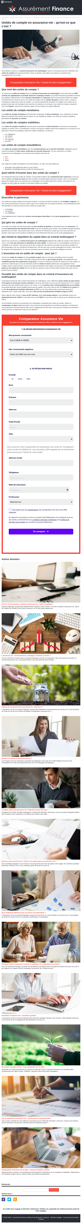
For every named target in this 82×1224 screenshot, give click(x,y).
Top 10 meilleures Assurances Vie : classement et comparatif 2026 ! (26, 1118)
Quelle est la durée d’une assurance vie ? (17, 758)
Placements (28, 17)
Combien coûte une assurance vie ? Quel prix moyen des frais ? (25, 810)
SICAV (10, 138)
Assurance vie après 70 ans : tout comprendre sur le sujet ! (23, 1067)
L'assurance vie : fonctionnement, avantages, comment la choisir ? (26, 655)
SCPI (7, 159)
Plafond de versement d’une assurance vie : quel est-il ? (22, 707)
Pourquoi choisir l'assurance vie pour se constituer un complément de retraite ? (31, 964)
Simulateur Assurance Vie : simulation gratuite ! (19, 1015)
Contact (41, 1219)
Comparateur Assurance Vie (41, 17)
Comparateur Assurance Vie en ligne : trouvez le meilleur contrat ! (26, 1170)
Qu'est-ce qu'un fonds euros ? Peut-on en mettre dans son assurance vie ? (29, 861)
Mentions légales (56, 1217)
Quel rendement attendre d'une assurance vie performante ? (24, 913)
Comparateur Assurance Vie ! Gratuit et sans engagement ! (41, 82)
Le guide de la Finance (16, 17)
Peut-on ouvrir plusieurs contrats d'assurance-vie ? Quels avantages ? (27, 604)
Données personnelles (71, 1217)
